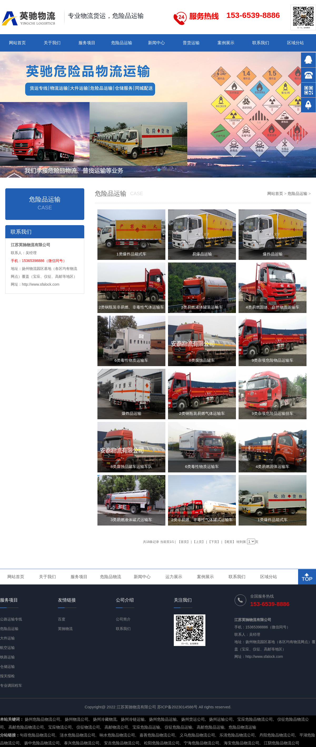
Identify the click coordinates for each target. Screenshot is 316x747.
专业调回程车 (11, 685)
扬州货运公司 (193, 719)
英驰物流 (65, 629)
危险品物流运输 (242, 727)
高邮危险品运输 (210, 727)
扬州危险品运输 (163, 719)
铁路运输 (7, 657)
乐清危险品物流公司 (237, 735)
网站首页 (17, 43)
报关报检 (7, 676)
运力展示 (173, 576)
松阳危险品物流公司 (162, 743)
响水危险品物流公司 (117, 735)
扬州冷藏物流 (105, 719)
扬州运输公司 (221, 719)
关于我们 (52, 43)
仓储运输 (7, 666)
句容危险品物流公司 (37, 735)
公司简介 (123, 619)
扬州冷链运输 (133, 719)
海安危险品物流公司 (241, 743)
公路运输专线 (11, 619)
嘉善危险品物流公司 (157, 735)
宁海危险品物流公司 (201, 743)
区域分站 (295, 43)
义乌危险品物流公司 (197, 735)
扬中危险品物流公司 (42, 743)
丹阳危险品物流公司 (277, 735)
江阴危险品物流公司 (281, 743)
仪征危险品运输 (178, 727)
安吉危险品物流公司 (122, 743)
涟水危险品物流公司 (77, 735)
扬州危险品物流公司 (42, 719)
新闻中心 (156, 43)
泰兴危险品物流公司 (82, 743)
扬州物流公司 (76, 719)
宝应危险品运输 (146, 727)
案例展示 (226, 43)
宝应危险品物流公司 (255, 719)
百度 (61, 619)
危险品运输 (121, 43)
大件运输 (7, 638)
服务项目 (86, 43)
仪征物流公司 (88, 727)
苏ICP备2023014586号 (177, 707)
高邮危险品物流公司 (26, 727)
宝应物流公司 (60, 727)
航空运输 (7, 647)
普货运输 (191, 43)
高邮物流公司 (116, 727)
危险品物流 (110, 576)
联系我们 (260, 43)
